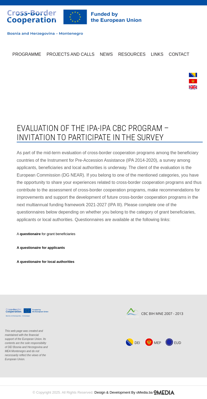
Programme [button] (26, 54)
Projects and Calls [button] (71, 54)
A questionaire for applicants (41, 248)
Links (157, 54)
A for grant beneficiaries (46, 234)
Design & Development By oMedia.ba (134, 392)
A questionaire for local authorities (45, 262)
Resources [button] (132, 54)
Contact (179, 54)
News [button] (106, 54)
